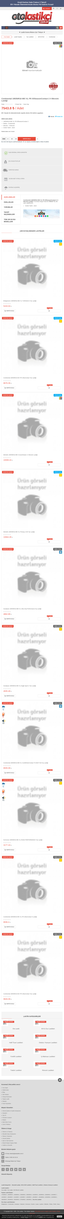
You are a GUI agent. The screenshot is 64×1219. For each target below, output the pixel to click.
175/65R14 (4, 1194)
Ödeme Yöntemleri (7, 1136)
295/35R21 (28, 1199)
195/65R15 (22, 1194)
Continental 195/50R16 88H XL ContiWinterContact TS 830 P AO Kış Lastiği (25, 763)
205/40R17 (10, 1197)
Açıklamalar (9, 197)
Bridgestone (4, 1204)
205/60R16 (47, 1194)
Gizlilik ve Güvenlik (7, 1145)
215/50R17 (53, 1194)
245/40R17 (35, 1197)
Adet (3, 138)
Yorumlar (8, 207)
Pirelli (54, 1204)
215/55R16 (35, 1194)
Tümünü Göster (8, 1021)
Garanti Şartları (6, 1138)
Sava (58, 1204)
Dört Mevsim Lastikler (19, 1190)
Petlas (50, 1204)
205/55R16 (28, 1194)
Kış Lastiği (4, 1190)
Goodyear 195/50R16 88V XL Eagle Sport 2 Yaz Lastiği (19, 686)
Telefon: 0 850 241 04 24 (11, 1157)
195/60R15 (16, 1194)
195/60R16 (41, 1194)
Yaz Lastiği (9, 1190)
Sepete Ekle (27, 138)
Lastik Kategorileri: (6, 1185)
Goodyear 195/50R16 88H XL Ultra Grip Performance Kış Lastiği (22, 609)
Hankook (22, 1204)
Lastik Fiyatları (18, 37)
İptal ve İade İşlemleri (8, 1140)
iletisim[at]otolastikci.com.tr (16, 1153)
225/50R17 (28, 1197)
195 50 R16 (41, 37)
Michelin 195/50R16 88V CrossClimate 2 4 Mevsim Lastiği (20, 455)
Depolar (5, 1101)
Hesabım (5, 1113)
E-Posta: (14, 1153)
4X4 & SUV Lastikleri (26, 1185)
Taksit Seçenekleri (9, 213)
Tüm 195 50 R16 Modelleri (9, 220)
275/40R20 (22, 1199)
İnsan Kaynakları (7, 1103)
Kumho (33, 1204)
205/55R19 (4, 1199)
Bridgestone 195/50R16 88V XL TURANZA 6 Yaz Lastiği (19, 301)
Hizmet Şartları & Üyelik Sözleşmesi (12, 1111)
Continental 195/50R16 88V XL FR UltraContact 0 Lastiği (20, 917)
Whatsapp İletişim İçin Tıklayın (13, 1161)
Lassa (37, 1204)
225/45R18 (47, 1197)
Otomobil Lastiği (16, 1185)
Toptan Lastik (6, 1099)
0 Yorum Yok (18, 104)
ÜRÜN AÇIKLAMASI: (6, 119)
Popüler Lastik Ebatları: (7, 1192)
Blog (4, 1092)
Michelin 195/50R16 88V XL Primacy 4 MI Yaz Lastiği (19, 532)
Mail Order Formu (7, 1122)
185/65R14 (10, 1194)
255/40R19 (10, 1199)
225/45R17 (22, 1197)
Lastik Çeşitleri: (5, 1188)
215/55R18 (53, 1197)
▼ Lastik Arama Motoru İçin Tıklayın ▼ (32, 32)
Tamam (59, 1216)
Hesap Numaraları (7, 1096)
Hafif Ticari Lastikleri (37, 1185)
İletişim (4, 1120)
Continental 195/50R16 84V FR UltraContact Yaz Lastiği (19, 378)
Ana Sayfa (7, 37)
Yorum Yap (26, 104)
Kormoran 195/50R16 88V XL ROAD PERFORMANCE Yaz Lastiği (22, 840)
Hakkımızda (6, 1090)
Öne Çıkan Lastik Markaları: (8, 1202)
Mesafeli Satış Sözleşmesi (9, 1134)
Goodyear (17, 1204)
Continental (52, 37)
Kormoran (28, 1204)
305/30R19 (16, 1199)
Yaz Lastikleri (29, 37)
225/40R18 (41, 1197)
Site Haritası (6, 1094)
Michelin (46, 1204)
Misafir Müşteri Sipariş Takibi (10, 1143)
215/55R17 (4, 1197)
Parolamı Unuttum (7, 1117)
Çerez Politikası (6, 1124)
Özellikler (8, 202)
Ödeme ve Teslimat (7, 1131)
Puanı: (3, 104)
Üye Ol (4, 1115)
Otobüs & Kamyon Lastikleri (51, 1185)
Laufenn (41, 1204)
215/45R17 (16, 1197)
